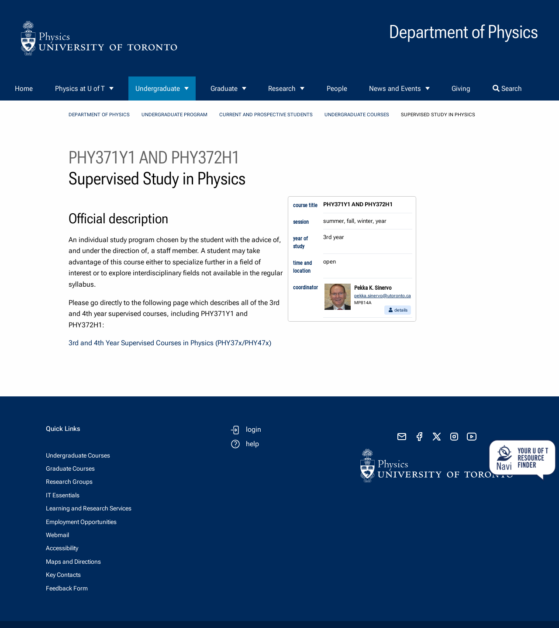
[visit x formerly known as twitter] (436, 436)
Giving (461, 88)
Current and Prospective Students (266, 115)
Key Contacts (63, 574)
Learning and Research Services (88, 508)
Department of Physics (99, 115)
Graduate (224, 88)
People (337, 88)
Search (507, 88)
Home (24, 88)
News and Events (395, 88)
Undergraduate (157, 88)
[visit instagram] (454, 436)
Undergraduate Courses (356, 115)
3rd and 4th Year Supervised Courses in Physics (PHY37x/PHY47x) (170, 343)
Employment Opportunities (81, 521)
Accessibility (62, 548)
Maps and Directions (73, 561)
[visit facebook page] (419, 436)
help (252, 444)
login (253, 429)
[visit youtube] (471, 436)
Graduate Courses (70, 468)
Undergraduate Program (174, 115)
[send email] (402, 436)
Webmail (57, 534)
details (397, 310)
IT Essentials (62, 495)
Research (282, 88)
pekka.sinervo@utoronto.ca (382, 295)
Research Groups (69, 481)
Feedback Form (67, 588)
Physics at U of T (80, 88)
